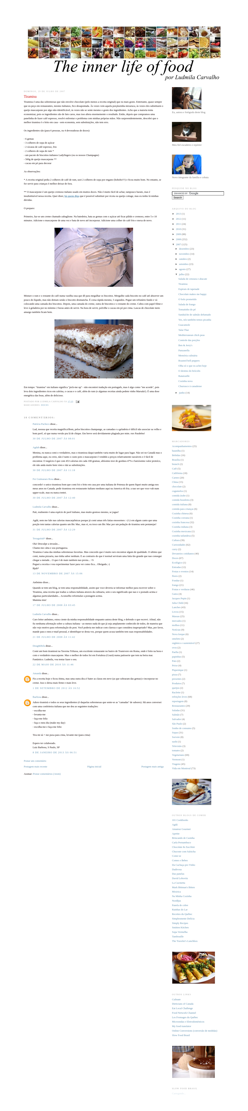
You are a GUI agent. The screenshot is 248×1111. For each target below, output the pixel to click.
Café (174, 468)
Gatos (175, 593)
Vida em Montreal (181, 768)
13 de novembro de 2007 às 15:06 (58, 573)
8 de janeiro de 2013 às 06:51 (55, 752)
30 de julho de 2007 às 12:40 (54, 497)
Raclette (176, 692)
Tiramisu (182, 283)
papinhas (176, 656)
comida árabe (179, 495)
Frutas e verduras (181, 589)
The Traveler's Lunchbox (184, 941)
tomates (176, 750)
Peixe (175, 665)
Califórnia (177, 473)
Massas (175, 616)
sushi (174, 741)
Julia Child (177, 602)
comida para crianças (183, 508)
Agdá (174, 824)
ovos (174, 647)
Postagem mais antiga (152, 766)
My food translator (181, 1026)
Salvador (176, 719)
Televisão (177, 746)
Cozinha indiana (180, 526)
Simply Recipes (180, 923)
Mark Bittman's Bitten (183, 887)
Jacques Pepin (179, 598)
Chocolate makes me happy (192, 294)
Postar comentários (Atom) (47, 773)
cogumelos (177, 491)
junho (182, 392)
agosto (182, 269)
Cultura (176, 540)
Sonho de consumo (181, 728)
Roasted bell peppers (189, 360)
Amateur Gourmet (181, 829)
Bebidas (176, 455)
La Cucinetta (178, 882)
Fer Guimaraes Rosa (43, 479)
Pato (174, 660)
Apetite (175, 833)
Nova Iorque (178, 634)
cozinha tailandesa (181, 535)
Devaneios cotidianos (183, 553)
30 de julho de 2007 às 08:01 (54, 438)
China (175, 481)
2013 (179, 213)
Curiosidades (178, 544)
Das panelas (178, 873)
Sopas (175, 732)
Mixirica (176, 891)
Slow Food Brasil (181, 1035)
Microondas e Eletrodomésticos (188, 1021)
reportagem (178, 701)
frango (175, 585)
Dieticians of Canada (182, 1003)
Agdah (36, 447)
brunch (175, 464)
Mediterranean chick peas (191, 335)
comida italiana (180, 504)
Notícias (176, 629)
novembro (184, 253)
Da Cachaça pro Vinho (183, 864)
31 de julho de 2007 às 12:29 (54, 529)
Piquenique (178, 669)
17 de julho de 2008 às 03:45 (54, 605)
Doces (45, 405)
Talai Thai (183, 329)
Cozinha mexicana (181, 531)
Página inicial (94, 766)
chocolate (177, 486)
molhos (175, 625)
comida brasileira (181, 499)
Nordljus (176, 900)
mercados (177, 620)
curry (174, 549)
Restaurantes (178, 705)
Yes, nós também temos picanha (194, 319)
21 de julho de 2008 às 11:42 (54, 636)
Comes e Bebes (180, 860)
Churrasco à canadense (190, 386)
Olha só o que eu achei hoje (192, 365)
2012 (179, 218)
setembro (184, 264)
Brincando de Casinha (183, 837)
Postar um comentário (35, 760)
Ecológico (177, 562)
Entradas (176, 567)
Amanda (37, 673)
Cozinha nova (185, 381)
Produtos (176, 683)
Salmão (176, 714)
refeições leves (179, 696)
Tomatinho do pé (187, 309)
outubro (183, 258)
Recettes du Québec (182, 914)
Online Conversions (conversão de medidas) (194, 1030)
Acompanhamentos (182, 446)
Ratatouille (184, 375)
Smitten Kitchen (180, 927)
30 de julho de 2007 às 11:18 (54, 470)
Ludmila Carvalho (42, 506)
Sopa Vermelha (179, 931)
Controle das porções (189, 340)
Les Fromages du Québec (185, 1017)
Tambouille (178, 936)
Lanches (176, 607)
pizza (174, 674)
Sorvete (176, 737)
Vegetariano (178, 754)
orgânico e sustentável (183, 643)
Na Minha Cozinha (181, 896)
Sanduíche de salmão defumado (194, 314)
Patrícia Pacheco (41, 423)
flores (175, 575)
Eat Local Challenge (182, 1008)
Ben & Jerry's (185, 345)
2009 (179, 234)
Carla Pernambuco (181, 842)
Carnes (175, 477)
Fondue (176, 580)
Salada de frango (187, 304)
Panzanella (183, 350)
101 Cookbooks (180, 820)
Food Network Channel (184, 1012)
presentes (176, 678)
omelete (176, 638)
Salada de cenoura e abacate (192, 278)
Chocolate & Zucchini (183, 846)
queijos (175, 687)
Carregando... (179, 1093)
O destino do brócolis (189, 370)
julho (182, 274)
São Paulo (177, 723)
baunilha (176, 450)
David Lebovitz (180, 878)
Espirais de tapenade (188, 289)
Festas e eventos (180, 571)
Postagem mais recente (35, 766)
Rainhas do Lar (179, 909)
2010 (179, 229)
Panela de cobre (180, 905)
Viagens (176, 763)
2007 (179, 244)
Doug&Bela (39, 645)
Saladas (176, 710)
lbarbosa (37, 696)
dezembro (184, 248)
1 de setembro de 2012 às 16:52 (56, 688)
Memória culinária (187, 355)
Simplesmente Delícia (183, 918)
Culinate (176, 999)
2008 (179, 239)
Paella (175, 652)
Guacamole (184, 324)
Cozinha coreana (180, 517)
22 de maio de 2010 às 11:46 (53, 664)
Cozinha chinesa (180, 513)
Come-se (176, 855)
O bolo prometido (187, 299)
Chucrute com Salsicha (184, 851)
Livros (175, 611)
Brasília (176, 459)
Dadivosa (177, 869)
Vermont (176, 759)
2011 (179, 223)
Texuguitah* (39, 538)
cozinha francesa (180, 522)
